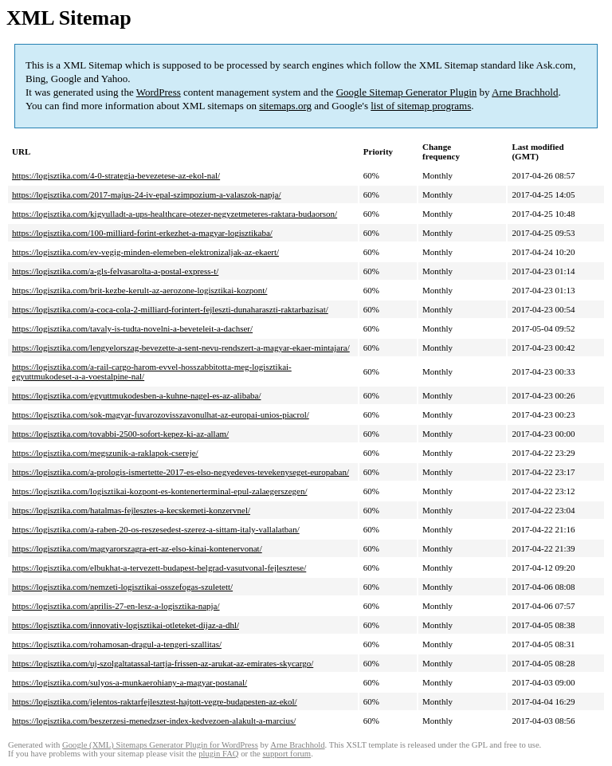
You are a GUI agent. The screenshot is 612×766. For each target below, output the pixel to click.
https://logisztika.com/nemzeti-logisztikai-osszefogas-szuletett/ (122, 586)
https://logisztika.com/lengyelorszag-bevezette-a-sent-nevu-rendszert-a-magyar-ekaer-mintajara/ (181, 347)
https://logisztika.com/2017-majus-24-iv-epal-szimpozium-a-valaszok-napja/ (146, 194)
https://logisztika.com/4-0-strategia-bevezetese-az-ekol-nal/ (116, 175)
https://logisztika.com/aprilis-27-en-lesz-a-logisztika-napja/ (116, 606)
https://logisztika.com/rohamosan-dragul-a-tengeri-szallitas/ (117, 644)
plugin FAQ (218, 753)
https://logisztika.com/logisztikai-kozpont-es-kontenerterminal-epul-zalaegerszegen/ (160, 491)
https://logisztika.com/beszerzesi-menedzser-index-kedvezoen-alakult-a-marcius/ (154, 720)
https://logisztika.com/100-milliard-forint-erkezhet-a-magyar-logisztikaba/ (142, 233)
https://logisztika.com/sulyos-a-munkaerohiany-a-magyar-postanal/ (129, 682)
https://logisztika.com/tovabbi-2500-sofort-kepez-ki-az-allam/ (120, 433)
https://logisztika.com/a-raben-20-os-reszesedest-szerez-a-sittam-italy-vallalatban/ (156, 529)
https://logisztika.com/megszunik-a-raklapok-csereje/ (105, 453)
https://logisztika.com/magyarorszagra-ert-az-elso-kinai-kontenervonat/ (137, 548)
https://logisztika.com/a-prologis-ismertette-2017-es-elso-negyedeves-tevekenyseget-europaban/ (180, 472)
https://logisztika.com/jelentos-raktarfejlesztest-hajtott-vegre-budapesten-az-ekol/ (154, 701)
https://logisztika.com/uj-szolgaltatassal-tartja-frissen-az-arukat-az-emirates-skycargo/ (162, 663)
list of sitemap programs (421, 106)
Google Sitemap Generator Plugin (406, 92)
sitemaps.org (285, 106)
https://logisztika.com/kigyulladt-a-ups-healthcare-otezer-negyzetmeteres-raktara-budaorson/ (174, 213)
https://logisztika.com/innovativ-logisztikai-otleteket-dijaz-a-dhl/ (125, 625)
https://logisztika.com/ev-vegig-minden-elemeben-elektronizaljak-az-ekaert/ (145, 252)
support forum (286, 753)
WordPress (158, 92)
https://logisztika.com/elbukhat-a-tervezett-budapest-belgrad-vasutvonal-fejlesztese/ (159, 567)
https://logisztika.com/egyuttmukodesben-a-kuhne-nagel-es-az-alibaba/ (136, 395)
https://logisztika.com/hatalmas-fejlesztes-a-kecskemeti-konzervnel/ (131, 510)
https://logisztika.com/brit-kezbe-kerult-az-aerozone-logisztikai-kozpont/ (139, 290)
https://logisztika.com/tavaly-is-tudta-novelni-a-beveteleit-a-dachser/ (132, 328)
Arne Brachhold (525, 92)
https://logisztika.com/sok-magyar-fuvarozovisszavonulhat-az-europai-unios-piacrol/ (160, 414)
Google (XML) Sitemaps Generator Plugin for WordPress (160, 744)
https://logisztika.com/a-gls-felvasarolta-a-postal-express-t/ (115, 271)
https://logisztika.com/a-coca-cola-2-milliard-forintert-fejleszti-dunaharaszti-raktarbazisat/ (170, 309)
